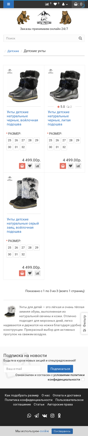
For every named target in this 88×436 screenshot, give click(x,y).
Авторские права (60, 404)
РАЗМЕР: (14, 133)
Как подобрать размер (22, 395)
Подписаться (60, 369)
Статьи (39, 404)
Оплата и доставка (67, 395)
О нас (46, 395)
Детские (16, 51)
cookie (44, 431)
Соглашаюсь (62, 431)
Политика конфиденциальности (28, 400)
